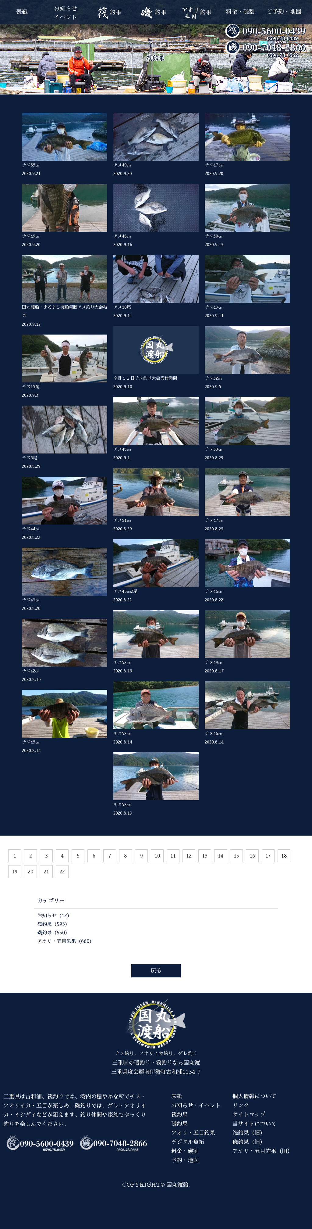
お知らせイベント (65, 13)
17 (268, 856)
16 (252, 856)
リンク (240, 1105)
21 (46, 871)
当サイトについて (254, 1124)
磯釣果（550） (53, 932)
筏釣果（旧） (248, 1133)
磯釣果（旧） (248, 1142)
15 (236, 856)
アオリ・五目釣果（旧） (262, 1151)
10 (157, 856)
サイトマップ (248, 1114)
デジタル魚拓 (187, 1142)
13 (204, 856)
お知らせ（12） (54, 915)
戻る (156, 970)
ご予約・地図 (284, 12)
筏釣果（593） (53, 924)
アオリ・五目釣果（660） (65, 941)
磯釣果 (179, 1124)
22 (62, 871)
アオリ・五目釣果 (193, 1133)
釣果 (109, 13)
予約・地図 (185, 1160)
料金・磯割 (240, 12)
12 (189, 856)
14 (220, 856)
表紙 (22, 12)
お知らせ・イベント (196, 1105)
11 (173, 856)
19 (14, 871)
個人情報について (254, 1096)
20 (30, 871)
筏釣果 (179, 1114)
